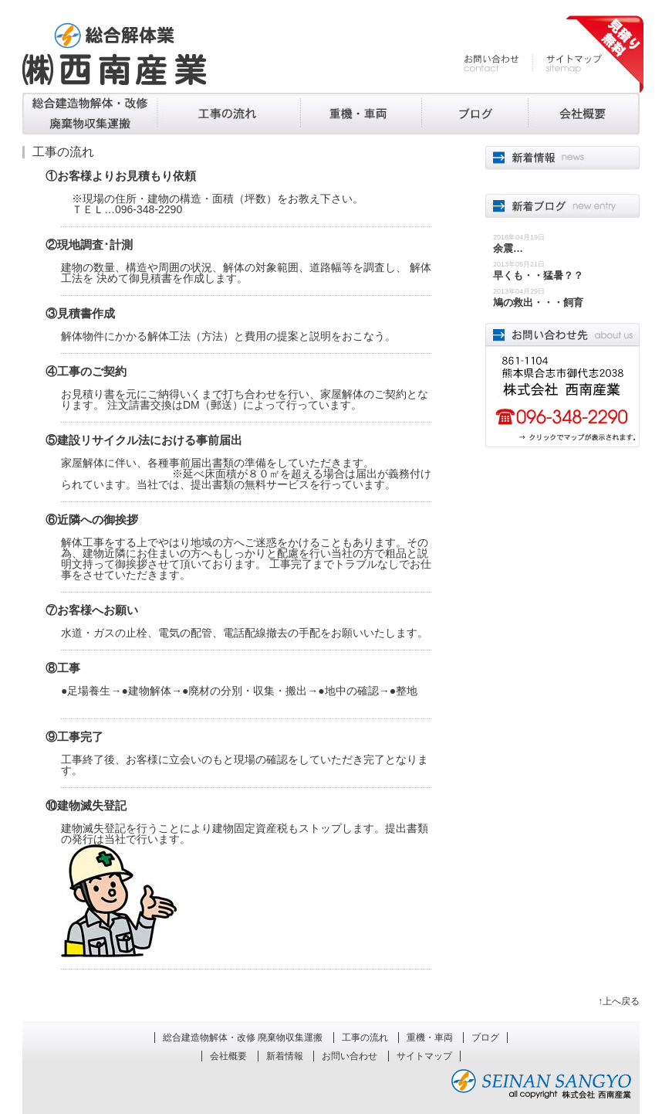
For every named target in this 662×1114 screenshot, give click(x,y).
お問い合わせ (498, 63)
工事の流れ (229, 114)
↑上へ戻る (619, 1001)
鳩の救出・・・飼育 (538, 302)
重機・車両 (361, 114)
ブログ (474, 114)
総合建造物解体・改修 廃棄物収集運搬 (89, 114)
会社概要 (584, 114)
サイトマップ (567, 63)
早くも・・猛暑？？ (538, 275)
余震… (508, 248)
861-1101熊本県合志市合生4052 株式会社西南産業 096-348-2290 (562, 385)
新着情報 (284, 1056)
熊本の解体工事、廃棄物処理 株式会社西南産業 (114, 54)
